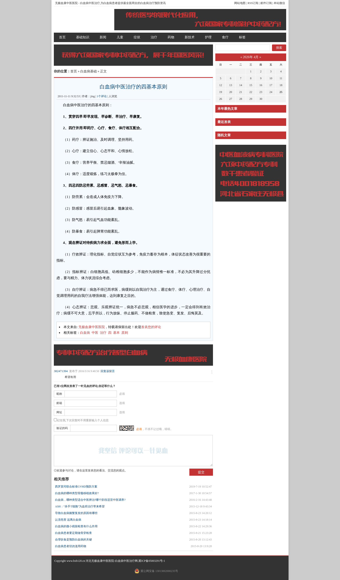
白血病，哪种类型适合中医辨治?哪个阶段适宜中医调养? (90, 499)
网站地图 (240, 3)
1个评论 (102, 96)
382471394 (61, 371)
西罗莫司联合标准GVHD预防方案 (76, 486)
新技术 (190, 37)
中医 (95, 332)
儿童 (120, 37)
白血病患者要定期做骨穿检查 (73, 533)
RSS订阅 (253, 3)
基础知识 (82, 37)
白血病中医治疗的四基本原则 (133, 87)
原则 (124, 332)
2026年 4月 (251, 57)
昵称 (59, 393)
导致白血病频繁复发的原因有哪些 (76, 513)
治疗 (154, 37)
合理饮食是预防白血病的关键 (73, 539)
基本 (116, 332)
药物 (171, 37)
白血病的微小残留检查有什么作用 (76, 526)
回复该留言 (108, 371)
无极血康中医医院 (66, 3)
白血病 (85, 332)
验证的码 (62, 428)
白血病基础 (88, 71)
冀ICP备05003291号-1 (151, 560)
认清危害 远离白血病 (68, 519)
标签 (242, 37)
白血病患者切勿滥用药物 (70, 546)
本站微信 (279, 3)
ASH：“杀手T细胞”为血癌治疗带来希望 (80, 506)
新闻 (103, 37)
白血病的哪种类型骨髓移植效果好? (77, 493)
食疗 (225, 37)
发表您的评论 (151, 327)
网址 (59, 412)
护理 (208, 37)
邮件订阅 (266, 3)
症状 (137, 37)
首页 (62, 37)
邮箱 (59, 403)
